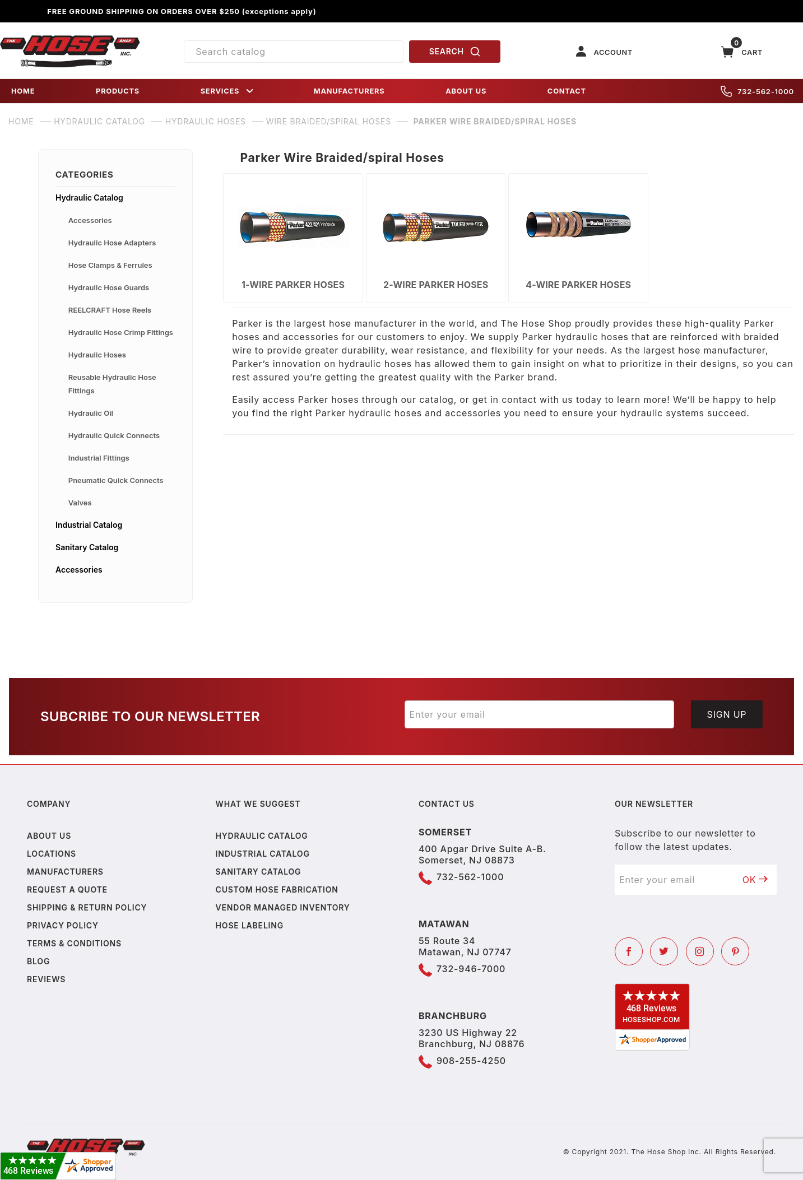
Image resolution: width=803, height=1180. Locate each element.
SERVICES (228, 91)
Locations (51, 853)
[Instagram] (700, 951)
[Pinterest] (735, 951)
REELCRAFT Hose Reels (109, 309)
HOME (23, 91)
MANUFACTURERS (349, 91)
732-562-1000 (757, 91)
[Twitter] (664, 951)
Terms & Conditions (74, 943)
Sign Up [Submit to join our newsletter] (727, 714)
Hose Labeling (250, 925)
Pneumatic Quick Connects (116, 480)
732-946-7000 (471, 968)
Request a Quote (67, 889)
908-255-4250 (471, 1060)
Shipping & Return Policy (87, 907)
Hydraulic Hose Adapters (112, 242)
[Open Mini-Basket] (742, 52)
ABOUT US (465, 91)
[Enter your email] (540, 714)
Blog (38, 961)
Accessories (90, 220)
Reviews (46, 979)
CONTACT (566, 91)
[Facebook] (629, 951)
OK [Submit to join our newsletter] (755, 879)
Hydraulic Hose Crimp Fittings (120, 332)
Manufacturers (65, 871)
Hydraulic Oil (90, 412)
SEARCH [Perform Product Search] (455, 51)
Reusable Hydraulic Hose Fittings (112, 384)
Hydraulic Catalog (89, 197)
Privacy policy (63, 925)
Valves (80, 502)
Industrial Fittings (98, 457)
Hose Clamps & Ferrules (110, 265)
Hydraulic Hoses (97, 354)
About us (49, 835)
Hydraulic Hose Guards (108, 287)
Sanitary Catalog (86, 547)
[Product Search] (293, 51)
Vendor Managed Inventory (283, 907)
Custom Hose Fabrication (277, 889)
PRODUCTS (118, 91)
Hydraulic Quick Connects (114, 435)
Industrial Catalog (88, 524)
